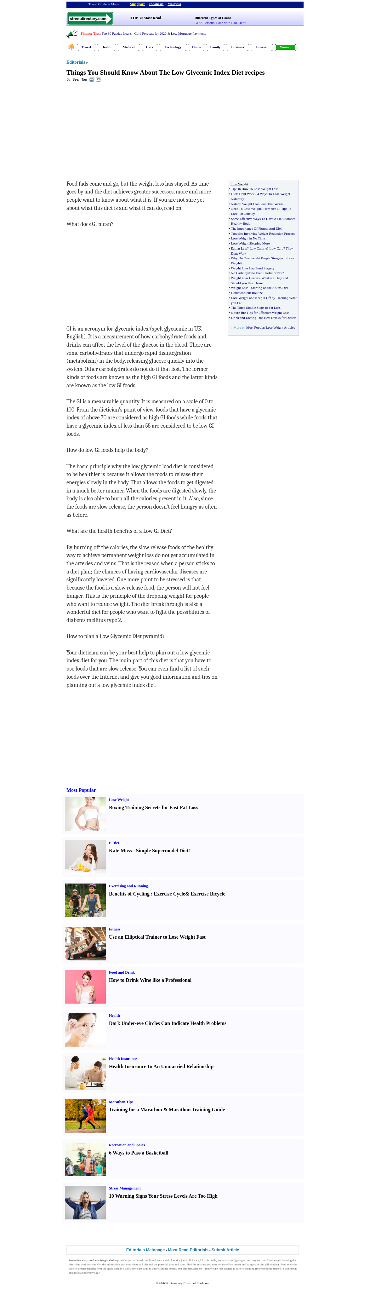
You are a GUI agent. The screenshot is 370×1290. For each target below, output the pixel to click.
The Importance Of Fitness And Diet (256, 228)
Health (106, 47)
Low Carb (276, 248)
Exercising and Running (128, 886)
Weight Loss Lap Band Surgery (252, 268)
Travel (86, 47)
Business (237, 47)
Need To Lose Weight (246, 208)
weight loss (168, 1260)
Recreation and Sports (127, 1145)
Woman (286, 47)
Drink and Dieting (243, 318)
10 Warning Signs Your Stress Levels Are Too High (163, 1196)
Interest (261, 47)
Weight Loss (239, 288)
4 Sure (235, 312)
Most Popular (81, 790)
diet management (192, 1268)
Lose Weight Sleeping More (250, 243)
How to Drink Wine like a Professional (150, 980)
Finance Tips (90, 33)
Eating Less (239, 248)
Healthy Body (240, 223)
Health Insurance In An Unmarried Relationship (161, 1066)
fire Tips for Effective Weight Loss (265, 312)
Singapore (137, 4)
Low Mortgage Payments (188, 33)
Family (215, 47)
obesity (173, 1268)
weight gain (141, 1268)
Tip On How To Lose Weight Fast (254, 189)
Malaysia (174, 4)
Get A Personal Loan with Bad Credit (220, 23)
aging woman (114, 1268)
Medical (129, 47)
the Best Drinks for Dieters (278, 318)
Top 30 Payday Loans (117, 33)
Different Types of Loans (213, 18)
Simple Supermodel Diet (162, 850)
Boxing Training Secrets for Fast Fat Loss (153, 807)
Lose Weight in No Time (248, 238)
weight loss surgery (221, 1268)
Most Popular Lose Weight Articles (270, 327)
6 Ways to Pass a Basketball (138, 1152)
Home (196, 47)
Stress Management (125, 1188)
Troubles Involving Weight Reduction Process (263, 233)
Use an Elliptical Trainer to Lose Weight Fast (157, 937)
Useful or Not (273, 273)
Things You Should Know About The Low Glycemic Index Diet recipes (165, 72)
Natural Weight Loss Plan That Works (257, 204)
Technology (173, 47)
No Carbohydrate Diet (246, 273)
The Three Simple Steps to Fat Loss (255, 307)
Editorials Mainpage (145, 1249)
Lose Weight (119, 800)
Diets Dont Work (242, 194)
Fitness (114, 929)
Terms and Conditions (196, 1283)
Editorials (75, 62)
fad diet (143, 1264)
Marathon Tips (121, 1102)
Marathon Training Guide (197, 1109)
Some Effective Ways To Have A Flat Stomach (263, 219)
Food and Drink (122, 972)
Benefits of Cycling (129, 893)
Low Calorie (258, 248)
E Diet (114, 843)
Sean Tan (79, 79)
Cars (149, 47)
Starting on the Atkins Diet (269, 288)
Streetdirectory (173, 1283)
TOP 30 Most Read (145, 18)
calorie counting (245, 1268)
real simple (145, 1260)
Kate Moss (120, 850)
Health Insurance (123, 1059)
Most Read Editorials (188, 1249)
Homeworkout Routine (247, 293)
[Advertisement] (118, 133)
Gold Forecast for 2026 (150, 33)
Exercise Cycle (169, 893)
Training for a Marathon (135, 1109)
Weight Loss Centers (245, 278)
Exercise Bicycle (208, 893)
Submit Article (225, 1249)
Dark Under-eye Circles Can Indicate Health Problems (167, 1023)
